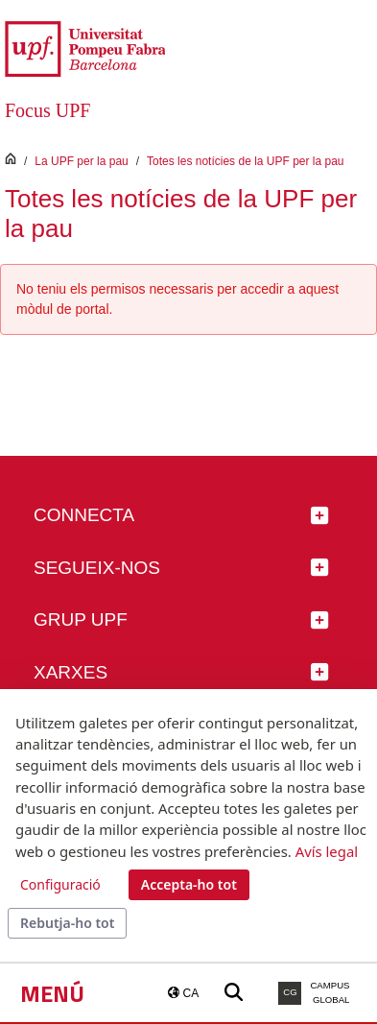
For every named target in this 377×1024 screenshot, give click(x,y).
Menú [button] (52, 993)
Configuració (60, 884)
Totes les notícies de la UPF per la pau (245, 161)
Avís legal (326, 851)
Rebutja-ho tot (67, 923)
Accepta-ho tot (189, 884)
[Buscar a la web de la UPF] (233, 993)
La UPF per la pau (81, 161)
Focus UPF (47, 110)
